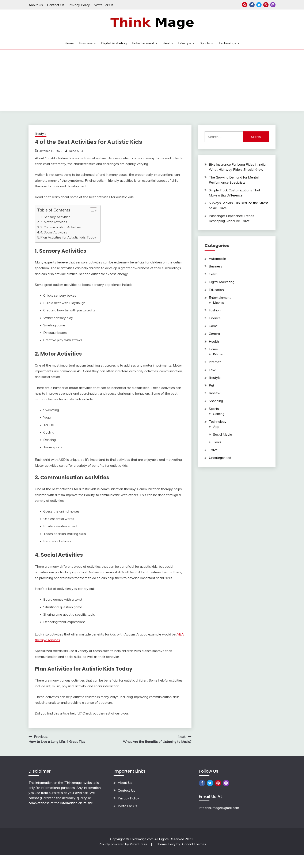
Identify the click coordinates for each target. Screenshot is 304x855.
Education (216, 290)
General (214, 333)
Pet (211, 385)
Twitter (259, 4)
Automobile (217, 258)
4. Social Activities (53, 232)
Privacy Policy (79, 5)
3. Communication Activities (60, 227)
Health (168, 43)
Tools (217, 442)
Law (212, 370)
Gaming (218, 414)
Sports (205, 43)
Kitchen (218, 354)
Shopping (216, 401)
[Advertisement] (152, 81)
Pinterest (266, 4)
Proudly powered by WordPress (123, 844)
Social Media (222, 434)
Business (86, 43)
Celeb (213, 274)
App (216, 426)
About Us (35, 5)
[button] (91, 210)
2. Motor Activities (53, 222)
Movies (218, 302)
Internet (215, 362)
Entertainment (143, 43)
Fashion (215, 310)
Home (69, 43)
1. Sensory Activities (55, 217)
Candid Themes (194, 844)
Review (214, 393)
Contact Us (55, 5)
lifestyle (184, 43)
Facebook (252, 4)
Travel (213, 450)
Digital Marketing (114, 43)
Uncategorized (220, 457)
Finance (215, 318)
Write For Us (103, 5)
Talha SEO (75, 151)
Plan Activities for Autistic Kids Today (68, 237)
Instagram (273, 4)
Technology (227, 43)
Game (213, 326)
